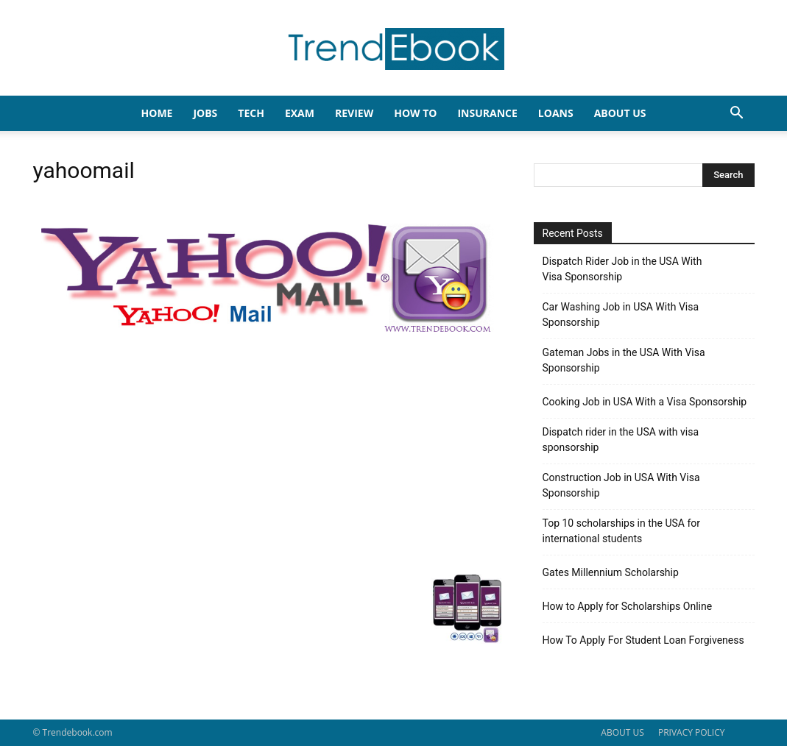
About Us (620, 113)
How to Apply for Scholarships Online (628, 606)
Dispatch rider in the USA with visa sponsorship (621, 439)
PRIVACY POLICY (691, 732)
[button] (737, 114)
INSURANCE (487, 113)
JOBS (205, 113)
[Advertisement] (268, 454)
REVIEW (354, 113)
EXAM (299, 113)
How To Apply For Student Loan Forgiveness (643, 640)
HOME (157, 113)
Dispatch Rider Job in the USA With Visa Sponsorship (622, 269)
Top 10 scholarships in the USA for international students (622, 530)
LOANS (556, 113)
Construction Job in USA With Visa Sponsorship (621, 485)
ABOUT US (622, 732)
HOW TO (415, 113)
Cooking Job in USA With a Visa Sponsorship (645, 402)
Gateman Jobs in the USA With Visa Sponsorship (624, 360)
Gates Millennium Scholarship (611, 572)
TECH (251, 113)
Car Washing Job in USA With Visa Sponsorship (621, 314)
